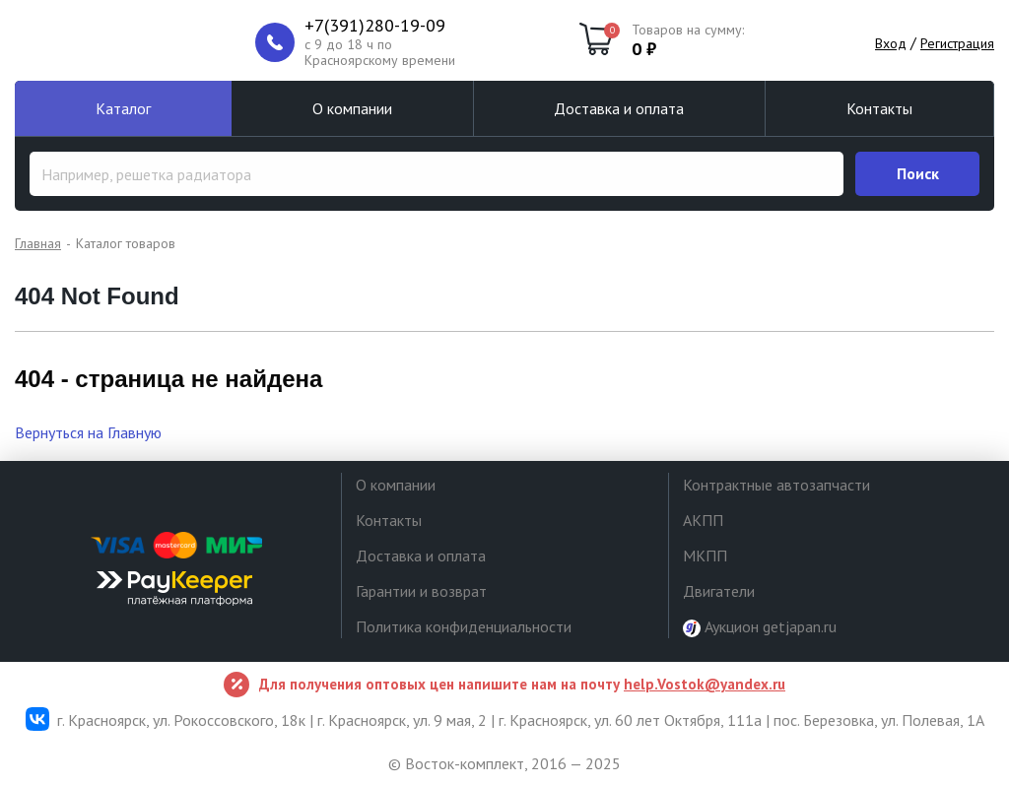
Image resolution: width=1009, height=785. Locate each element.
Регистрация (957, 43)
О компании (352, 108)
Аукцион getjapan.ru (760, 627)
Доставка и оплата (619, 108)
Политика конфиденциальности (464, 626)
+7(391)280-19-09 (374, 25)
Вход (891, 43)
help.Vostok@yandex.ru (704, 684)
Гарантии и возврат (421, 591)
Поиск (918, 173)
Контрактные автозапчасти (776, 484)
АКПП (703, 520)
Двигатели (719, 591)
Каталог (123, 108)
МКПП (705, 555)
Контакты (879, 108)
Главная (38, 243)
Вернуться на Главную (88, 432)
